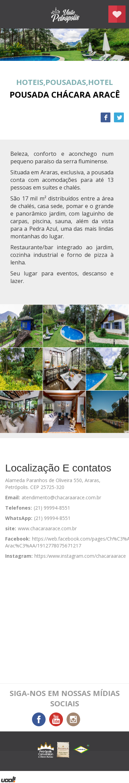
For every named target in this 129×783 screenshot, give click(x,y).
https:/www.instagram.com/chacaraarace (80, 556)
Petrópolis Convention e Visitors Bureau (65, 14)
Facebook (105, 117)
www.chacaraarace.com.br (47, 528)
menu (12, 14)
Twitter (119, 117)
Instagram (73, 719)
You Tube (56, 719)
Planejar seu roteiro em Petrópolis (117, 14)
